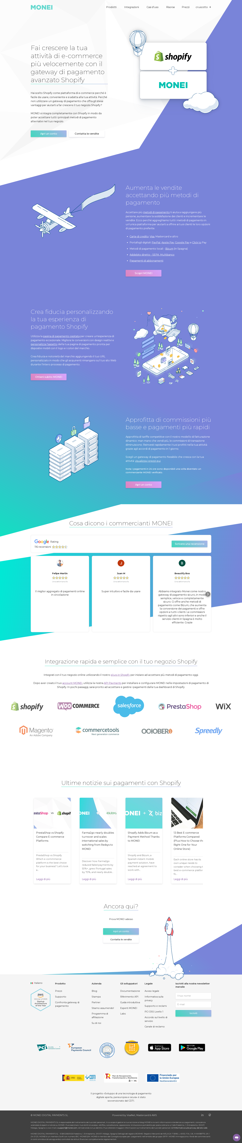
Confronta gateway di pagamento (67, 1004)
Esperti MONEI (128, 1008)
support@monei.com (67, 1128)
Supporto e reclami (156, 1006)
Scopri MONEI (143, 273)
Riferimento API (129, 996)
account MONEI (72, 683)
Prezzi (186, 7)
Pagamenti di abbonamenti (146, 260)
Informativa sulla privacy (154, 998)
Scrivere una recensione (189, 543)
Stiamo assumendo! (103, 1008)
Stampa (96, 996)
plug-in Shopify (120, 674)
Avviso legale (152, 991)
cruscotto (203, 7)
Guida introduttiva (130, 1002)
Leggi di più (43, 879)
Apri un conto (48, 133)
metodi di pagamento (156, 212)
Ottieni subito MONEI (48, 377)
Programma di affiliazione (100, 1015)
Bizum (169, 248)
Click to (196, 242)
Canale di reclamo (155, 1026)
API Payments (112, 683)
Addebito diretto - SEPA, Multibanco (152, 254)
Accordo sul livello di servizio (156, 1019)
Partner (96, 1002)
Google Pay (182, 242)
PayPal (156, 242)
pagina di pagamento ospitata (61, 336)
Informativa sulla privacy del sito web (190, 1128)
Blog (94, 991)
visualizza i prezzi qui (148, 461)
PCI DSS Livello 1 (154, 1011)
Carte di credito (139, 236)
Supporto (60, 996)
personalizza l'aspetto (44, 344)
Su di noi (96, 1023)
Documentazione (130, 991)
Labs (123, 1013)
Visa (152, 236)
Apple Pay (167, 242)
